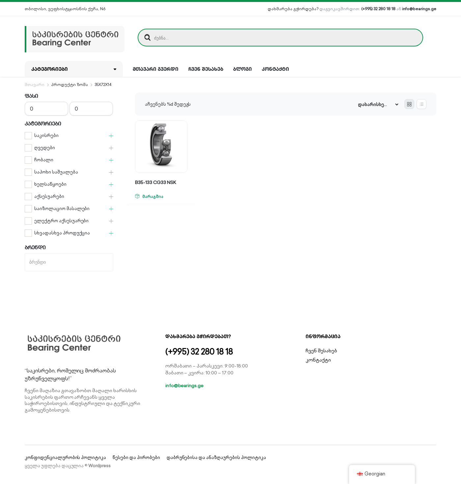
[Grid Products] (409, 104)
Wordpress (99, 466)
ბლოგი (242, 69)
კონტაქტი (275, 69)
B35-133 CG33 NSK (155, 182)
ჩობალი (43, 160)
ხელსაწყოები (50, 184)
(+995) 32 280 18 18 (378, 9)
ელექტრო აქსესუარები (61, 221)
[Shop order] (378, 104)
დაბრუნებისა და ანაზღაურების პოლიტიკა (216, 457)
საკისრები (46, 135)
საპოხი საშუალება (56, 172)
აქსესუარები (49, 196)
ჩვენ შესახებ (205, 69)
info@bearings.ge (419, 9)
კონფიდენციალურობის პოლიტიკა (65, 457)
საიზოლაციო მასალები (62, 208)
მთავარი (34, 84)
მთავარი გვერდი (156, 69)
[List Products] (421, 104)
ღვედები (44, 148)
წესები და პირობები (136, 457)
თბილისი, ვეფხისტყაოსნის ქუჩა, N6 (65, 9)
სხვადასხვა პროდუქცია (62, 233)
